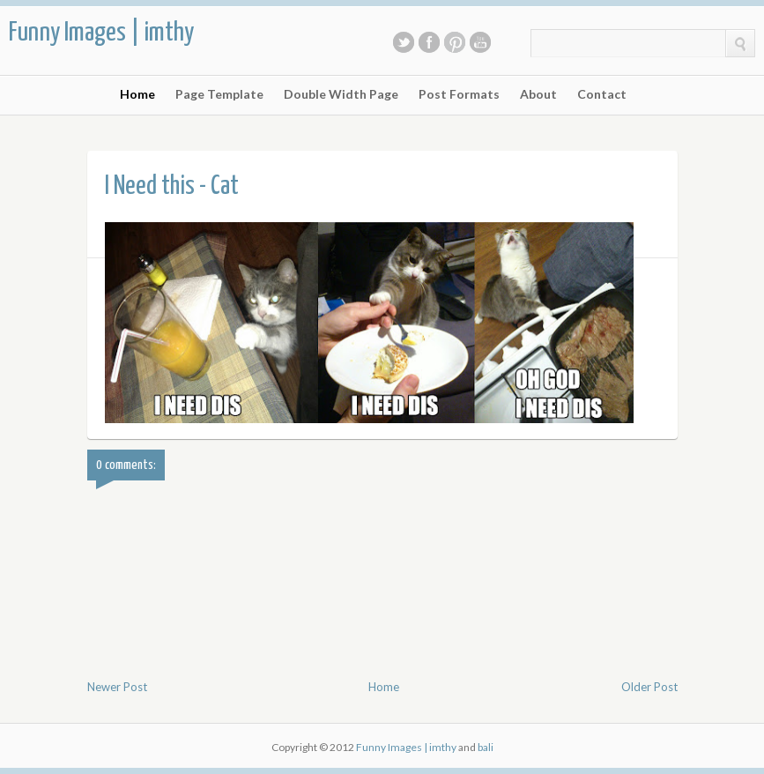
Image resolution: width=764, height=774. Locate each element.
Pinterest (454, 42)
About (538, 94)
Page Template (219, 94)
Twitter (403, 42)
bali (485, 747)
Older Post (649, 687)
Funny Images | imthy (101, 32)
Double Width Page (341, 94)
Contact (602, 94)
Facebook (429, 42)
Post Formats (459, 94)
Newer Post (117, 687)
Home (137, 94)
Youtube (480, 42)
